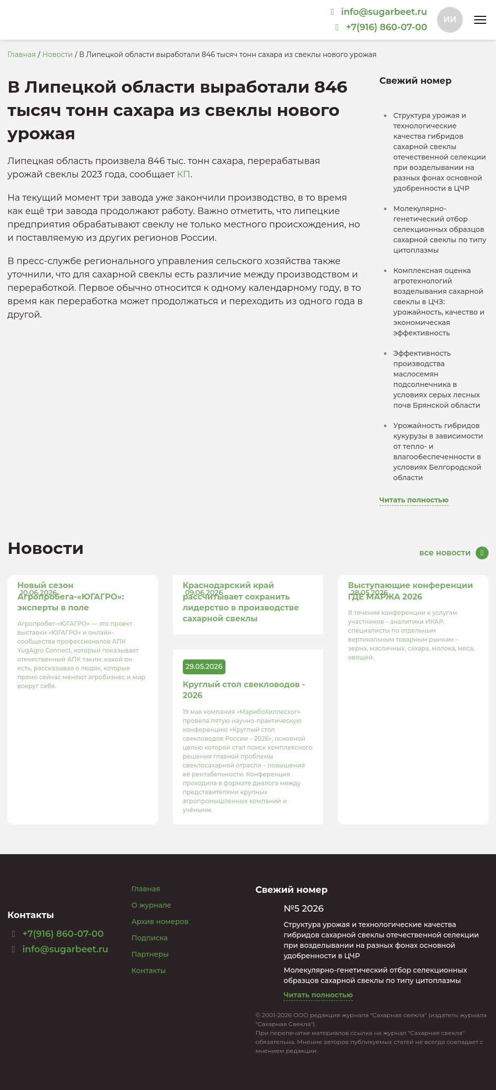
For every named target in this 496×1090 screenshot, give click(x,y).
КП (183, 174)
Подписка (149, 937)
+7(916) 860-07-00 (55, 933)
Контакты (148, 970)
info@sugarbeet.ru (58, 949)
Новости (57, 54)
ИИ (449, 19)
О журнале (151, 905)
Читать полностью (414, 499)
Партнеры (149, 954)
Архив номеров (159, 921)
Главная (21, 54)
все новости (445, 552)
